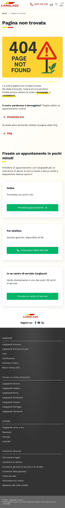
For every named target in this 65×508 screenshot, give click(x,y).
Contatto (6, 421)
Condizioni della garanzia (14, 471)
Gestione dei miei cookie (15, 485)
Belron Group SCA (11, 367)
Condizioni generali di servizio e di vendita (22, 467)
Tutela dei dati (9, 476)
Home (4, 13)
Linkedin (6, 441)
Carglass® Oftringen (11, 407)
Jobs (4, 353)
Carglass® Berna (10, 393)
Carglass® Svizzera (11, 344)
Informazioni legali (11, 457)
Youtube (6, 437)
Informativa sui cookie (13, 480)
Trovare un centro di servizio (16, 377)
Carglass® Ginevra (11, 383)
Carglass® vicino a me (13, 427)
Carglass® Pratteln (11, 388)
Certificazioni (8, 358)
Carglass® (7, 338)
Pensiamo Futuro (10, 363)
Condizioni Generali (11, 451)
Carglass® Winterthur (12, 397)
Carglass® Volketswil (12, 411)
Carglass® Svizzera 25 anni (15, 349)
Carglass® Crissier (11, 402)
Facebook (6, 432)
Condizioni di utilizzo (12, 462)
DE (51, 4)
